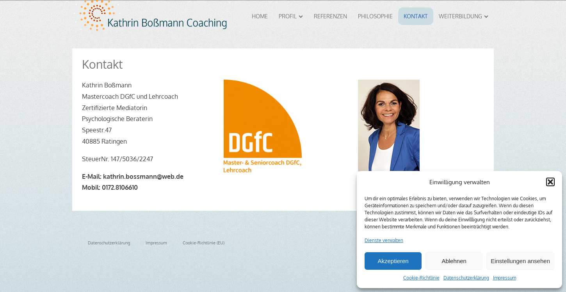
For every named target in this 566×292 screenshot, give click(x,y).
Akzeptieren (392, 261)
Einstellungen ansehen (520, 261)
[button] (550, 182)
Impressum (504, 278)
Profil (291, 16)
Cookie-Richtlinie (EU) (203, 243)
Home (260, 16)
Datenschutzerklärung (466, 278)
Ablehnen (453, 261)
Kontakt (416, 16)
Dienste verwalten (384, 240)
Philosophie (375, 16)
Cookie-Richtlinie (421, 278)
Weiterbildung (463, 16)
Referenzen (330, 16)
